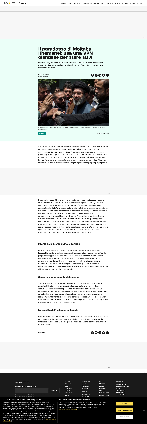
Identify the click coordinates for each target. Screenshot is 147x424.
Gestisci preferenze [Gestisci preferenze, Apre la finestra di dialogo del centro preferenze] (124, 417)
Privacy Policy (104, 395)
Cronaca (63, 3)
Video (84, 384)
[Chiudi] (144, 410)
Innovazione (94, 3)
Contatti (102, 390)
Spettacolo (134, 3)
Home (15, 43)
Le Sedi (101, 386)
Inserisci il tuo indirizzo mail (26, 386)
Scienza (110, 3)
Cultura (125, 3)
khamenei (42, 133)
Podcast (85, 388)
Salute (103, 3)
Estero (70, 3)
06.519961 (122, 394)
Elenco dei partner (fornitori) (68, 410)
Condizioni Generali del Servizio (24, 396)
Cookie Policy (104, 393)
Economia (77, 3)
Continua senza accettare (124, 410)
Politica (86, 3)
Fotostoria (85, 386)
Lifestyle (117, 3)
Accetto (124, 403)
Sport (141, 3)
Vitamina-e (86, 394)
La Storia (102, 388)
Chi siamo (102, 384)
